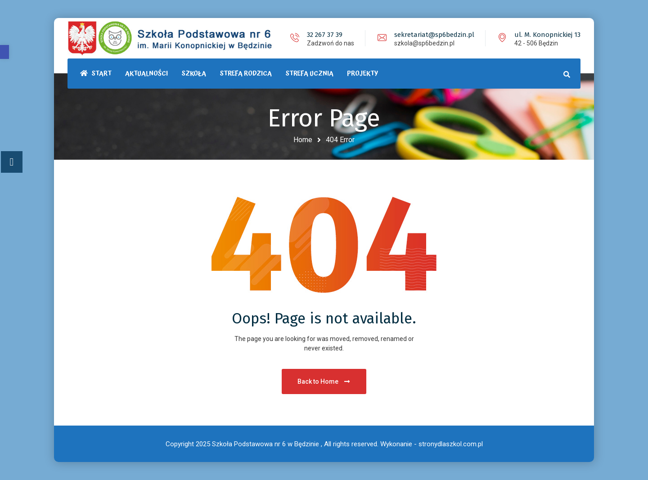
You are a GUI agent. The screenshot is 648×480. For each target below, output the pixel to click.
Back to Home (324, 381)
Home (302, 139)
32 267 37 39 (324, 35)
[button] (4, 52)
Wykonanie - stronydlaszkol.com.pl (431, 444)
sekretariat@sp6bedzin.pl (434, 35)
